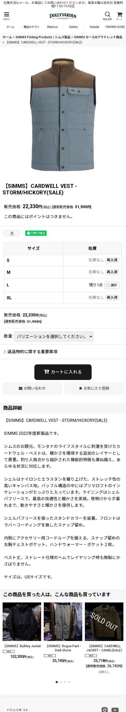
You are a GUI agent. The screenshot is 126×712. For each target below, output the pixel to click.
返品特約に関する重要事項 (31, 351)
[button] (6, 16)
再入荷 (112, 260)
